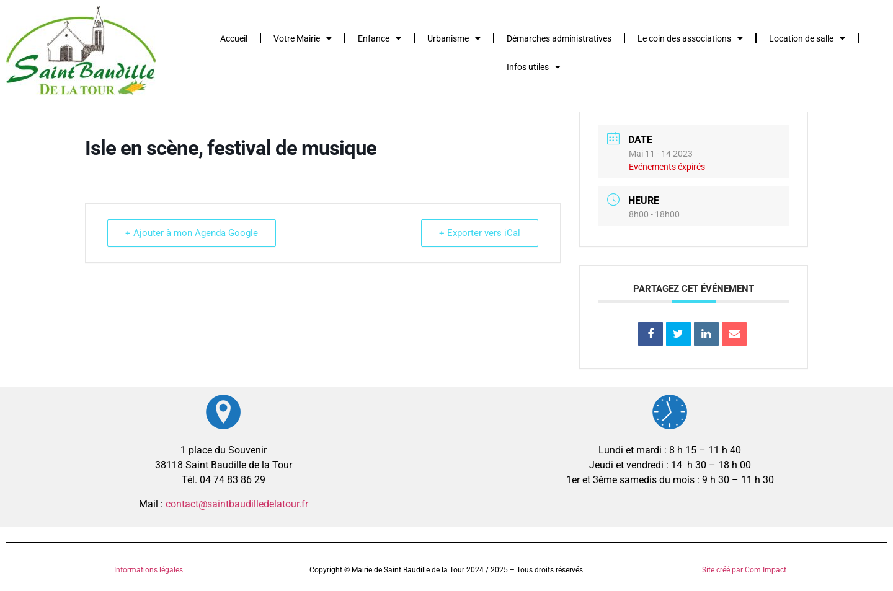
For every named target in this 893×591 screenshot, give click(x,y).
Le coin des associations (690, 38)
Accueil (233, 38)
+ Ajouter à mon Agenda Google (191, 233)
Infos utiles (534, 66)
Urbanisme (454, 38)
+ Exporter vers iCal (479, 233)
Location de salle (807, 38)
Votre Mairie (302, 38)
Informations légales (148, 570)
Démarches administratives (559, 38)
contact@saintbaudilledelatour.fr (237, 504)
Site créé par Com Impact (744, 570)
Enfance (379, 38)
